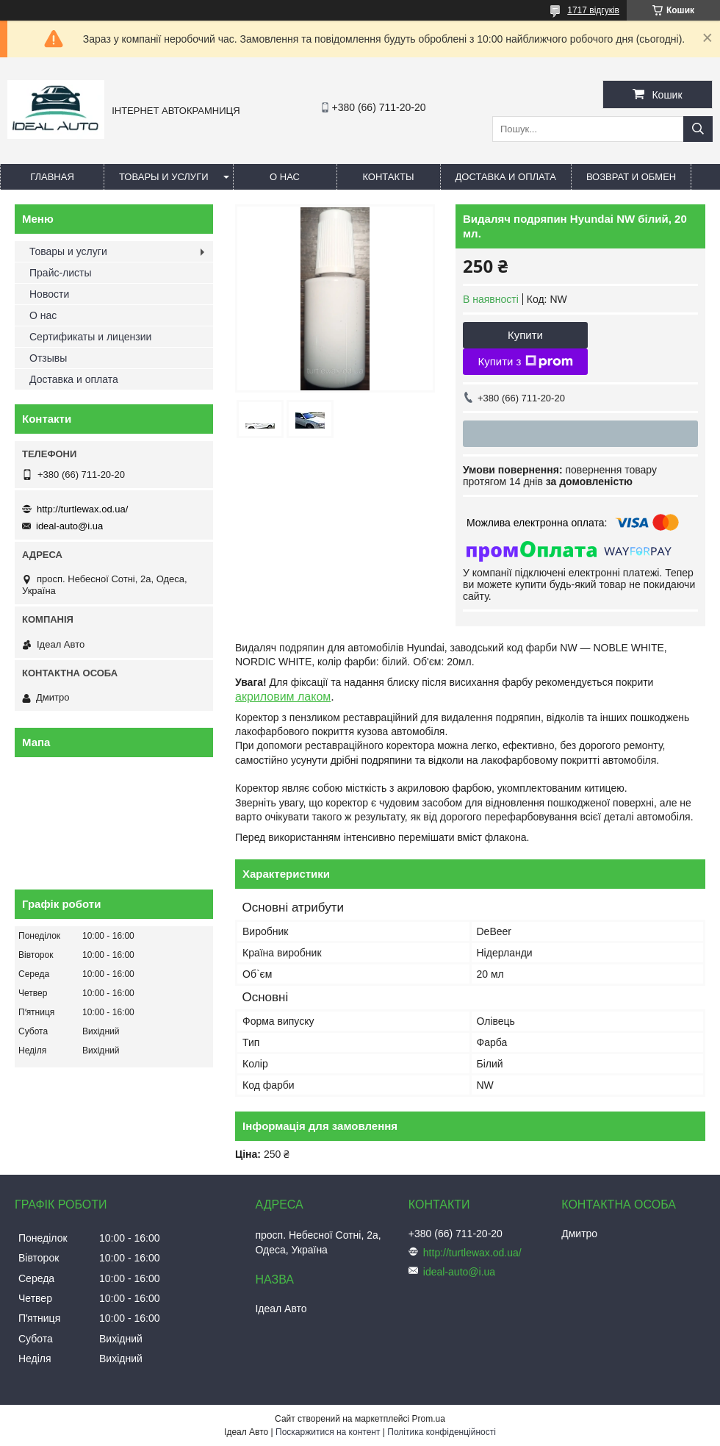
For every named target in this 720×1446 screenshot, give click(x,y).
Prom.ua (428, 1419)
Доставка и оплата (506, 176)
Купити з (525, 361)
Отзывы (48, 358)
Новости (49, 294)
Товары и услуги (164, 176)
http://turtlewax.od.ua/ (82, 509)
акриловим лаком (283, 696)
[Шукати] (698, 129)
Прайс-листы (60, 273)
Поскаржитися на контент (328, 1432)
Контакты (388, 176)
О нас (285, 176)
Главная (52, 176)
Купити (525, 335)
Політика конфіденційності (441, 1432)
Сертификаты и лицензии (90, 337)
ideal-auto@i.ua (69, 525)
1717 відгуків (593, 10)
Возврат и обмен (631, 176)
